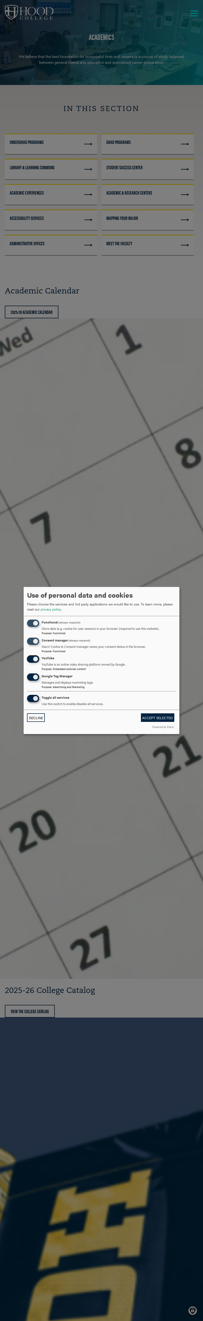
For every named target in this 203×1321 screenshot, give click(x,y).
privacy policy (51, 609)
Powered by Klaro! (163, 727)
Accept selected (157, 717)
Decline (36, 717)
